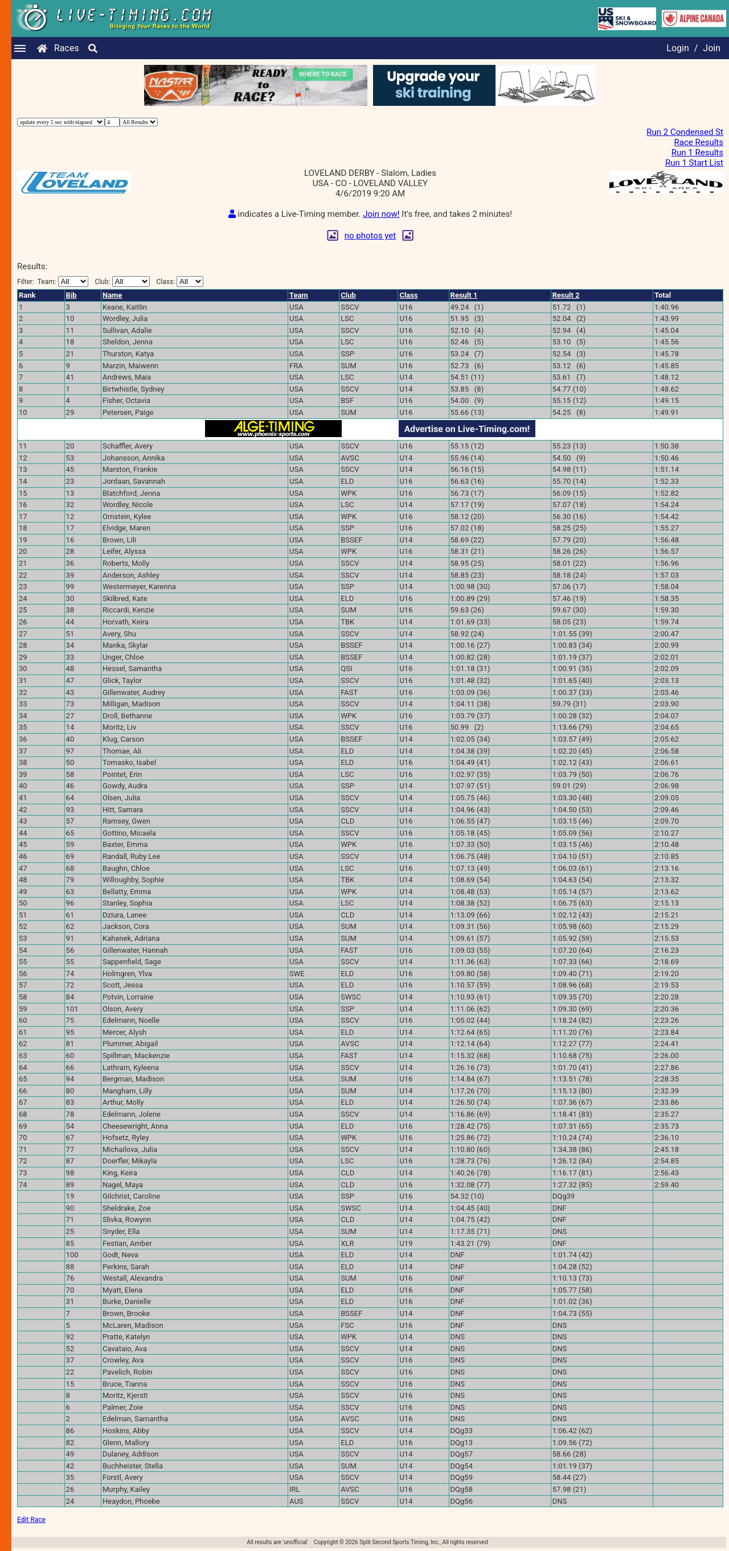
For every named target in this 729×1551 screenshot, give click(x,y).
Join (711, 48)
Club (348, 295)
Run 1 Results (697, 152)
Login (677, 48)
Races (66, 48)
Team (298, 295)
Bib (71, 295)
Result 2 (566, 295)
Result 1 (464, 295)
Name (112, 295)
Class (408, 295)
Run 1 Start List (694, 163)
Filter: (52, 281)
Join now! (381, 214)
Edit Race (31, 1520)
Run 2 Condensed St (684, 132)
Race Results (698, 142)
